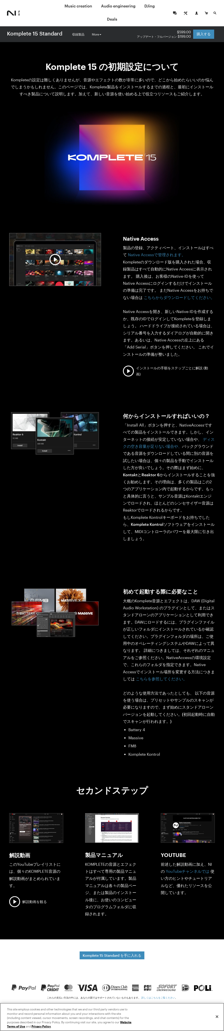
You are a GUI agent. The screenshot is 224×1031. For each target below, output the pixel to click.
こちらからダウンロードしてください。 (179, 297)
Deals (112, 19)
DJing (149, 6)
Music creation (78, 6)
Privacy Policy (41, 1026)
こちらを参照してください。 (161, 678)
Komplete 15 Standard (34, 33)
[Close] (217, 1017)
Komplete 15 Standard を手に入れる (112, 955)
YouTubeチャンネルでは (187, 871)
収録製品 (78, 33)
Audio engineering (118, 6)
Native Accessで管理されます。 (157, 254)
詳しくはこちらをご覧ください (158, 997)
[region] (112, 1017)
